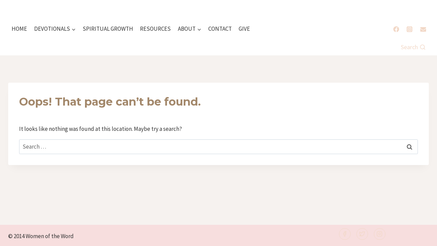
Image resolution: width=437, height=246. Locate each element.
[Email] (423, 29)
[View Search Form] (413, 47)
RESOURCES (155, 28)
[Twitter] (362, 234)
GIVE (244, 28)
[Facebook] (396, 29)
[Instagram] (409, 29)
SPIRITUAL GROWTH (108, 28)
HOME (19, 28)
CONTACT (220, 28)
